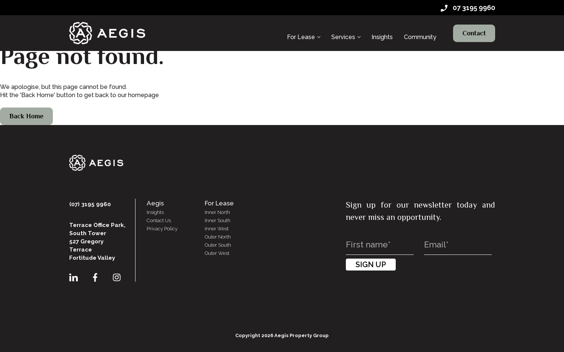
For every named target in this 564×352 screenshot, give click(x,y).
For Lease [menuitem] (301, 28)
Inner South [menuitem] (217, 220)
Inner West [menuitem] (217, 228)
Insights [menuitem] (382, 28)
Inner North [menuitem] (217, 212)
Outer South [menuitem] (218, 245)
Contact (474, 29)
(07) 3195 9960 (90, 204)
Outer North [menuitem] (218, 237)
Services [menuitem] (343, 28)
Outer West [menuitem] (217, 253)
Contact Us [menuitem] (159, 220)
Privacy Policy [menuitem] (162, 228)
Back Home (26, 116)
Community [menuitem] (420, 28)
